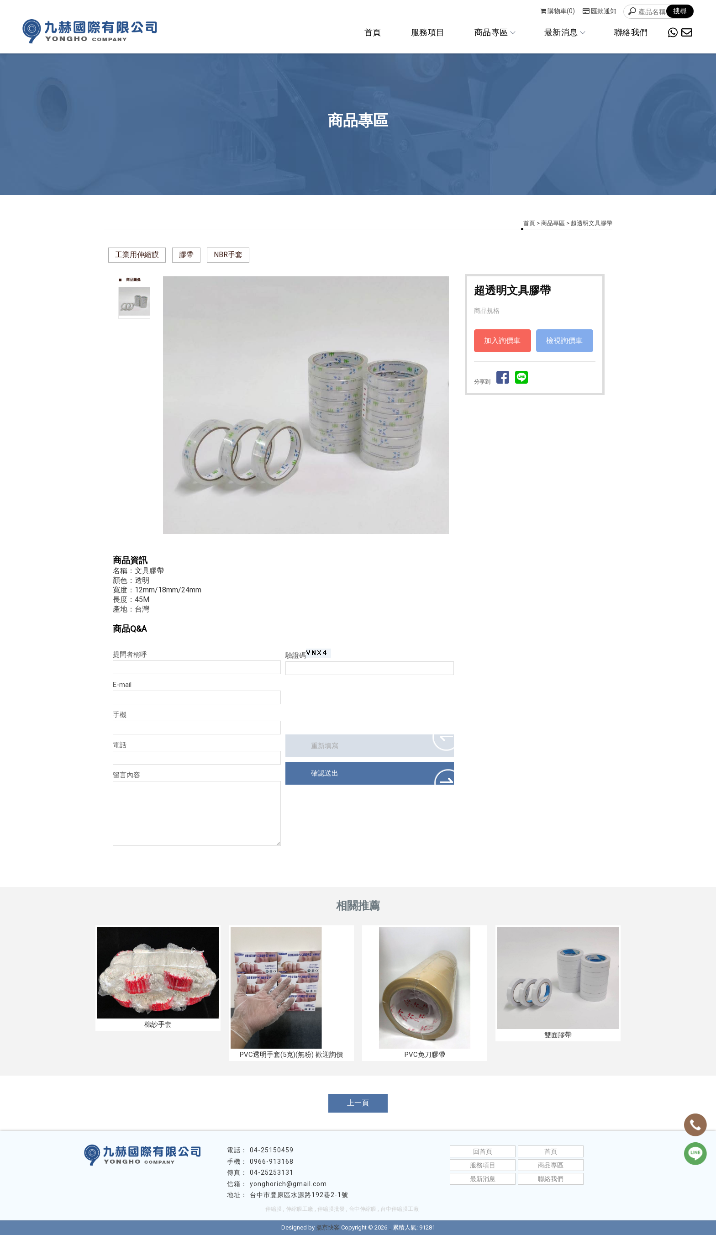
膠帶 (186, 254)
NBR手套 (228, 254)
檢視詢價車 (564, 340)
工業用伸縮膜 (137, 254)
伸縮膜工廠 (299, 1209)
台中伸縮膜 (362, 1209)
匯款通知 (599, 11)
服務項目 (428, 32)
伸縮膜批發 (331, 1209)
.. (390, 1227)
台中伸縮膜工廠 (399, 1209)
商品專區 (494, 32)
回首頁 (482, 1151)
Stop (317, 543)
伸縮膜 (273, 1209)
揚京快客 (328, 1227)
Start (309, 543)
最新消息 (564, 32)
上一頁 (358, 1102)
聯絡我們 (631, 32)
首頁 (372, 32)
